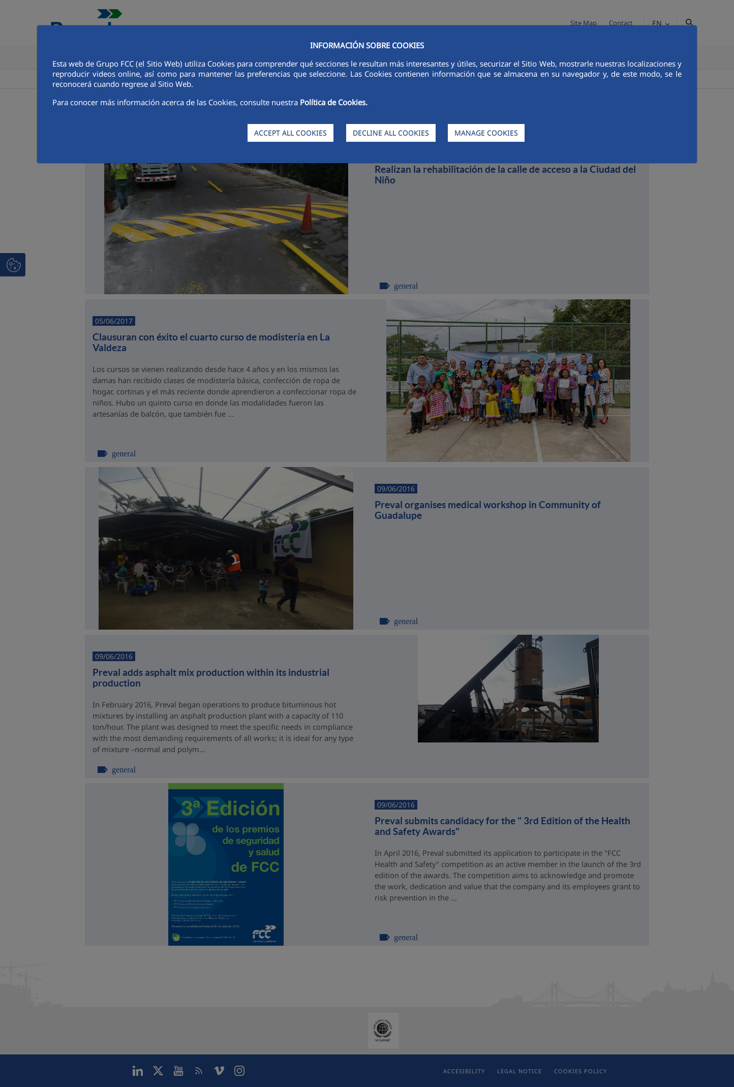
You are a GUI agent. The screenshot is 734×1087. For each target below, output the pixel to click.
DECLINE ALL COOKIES (391, 133)
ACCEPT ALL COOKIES (290, 133)
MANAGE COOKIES (486, 133)
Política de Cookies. (334, 102)
